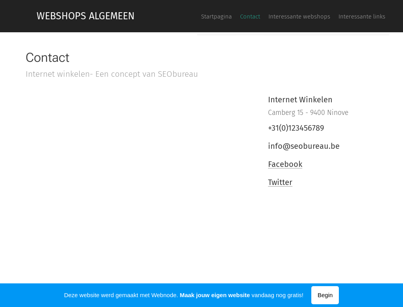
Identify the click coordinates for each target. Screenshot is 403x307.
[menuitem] (340, 16)
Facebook (285, 164)
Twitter (280, 182)
